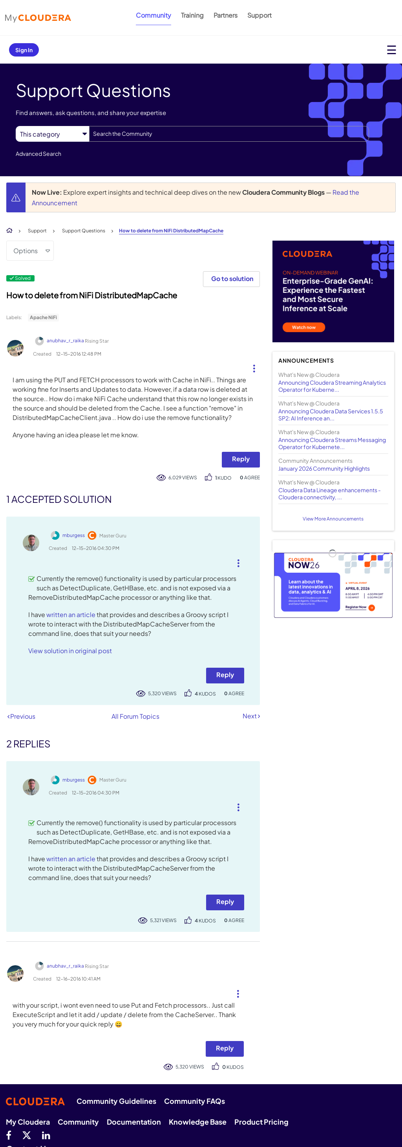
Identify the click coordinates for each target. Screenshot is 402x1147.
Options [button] (25, 251)
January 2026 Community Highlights (324, 468)
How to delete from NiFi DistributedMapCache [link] (171, 231)
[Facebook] (8, 1135)
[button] (251, 366)
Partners (226, 15)
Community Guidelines (116, 1100)
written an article (70, 614)
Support (259, 15)
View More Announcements (333, 519)
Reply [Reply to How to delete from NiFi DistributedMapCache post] (241, 459)
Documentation (134, 1121)
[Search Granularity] (52, 134)
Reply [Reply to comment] (225, 674)
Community (153, 15)
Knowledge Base (198, 1121)
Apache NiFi (43, 317)
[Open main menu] (391, 50)
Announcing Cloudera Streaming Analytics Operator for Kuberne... (332, 386)
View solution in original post (70, 651)
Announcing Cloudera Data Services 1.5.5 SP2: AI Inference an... (330, 414)
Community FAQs (194, 1100)
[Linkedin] (46, 1135)
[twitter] (27, 1135)
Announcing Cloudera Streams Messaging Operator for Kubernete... (332, 443)
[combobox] (229, 134)
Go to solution (232, 278)
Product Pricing (261, 1121)
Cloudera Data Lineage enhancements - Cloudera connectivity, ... (329, 493)
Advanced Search (38, 153)
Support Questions (83, 231)
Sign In (24, 49)
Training (192, 15)
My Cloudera (28, 1121)
